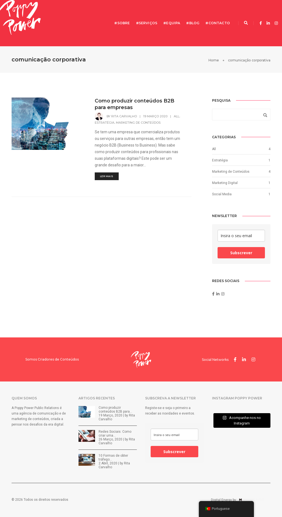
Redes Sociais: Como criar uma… (115, 433)
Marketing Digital (225, 183)
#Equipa (171, 23)
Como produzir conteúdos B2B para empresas (134, 104)
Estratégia (104, 122)
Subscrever (241, 252)
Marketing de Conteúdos (138, 122)
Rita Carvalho (124, 116)
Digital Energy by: (240, 500)
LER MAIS (106, 176)
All (176, 116)
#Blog (192, 23)
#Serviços (147, 23)
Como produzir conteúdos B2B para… (115, 409)
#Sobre (122, 23)
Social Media (222, 194)
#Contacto (217, 23)
